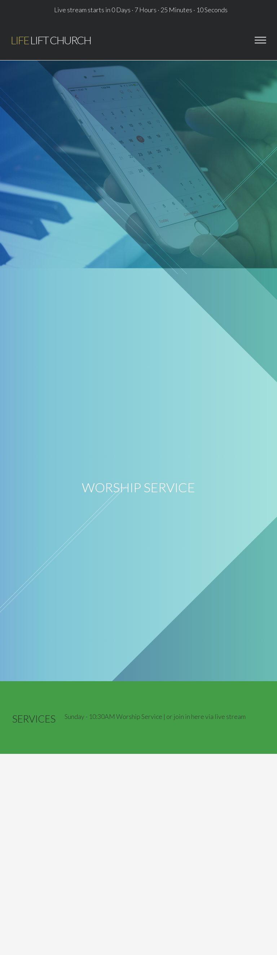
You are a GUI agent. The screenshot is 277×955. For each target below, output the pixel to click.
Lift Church (51, 39)
